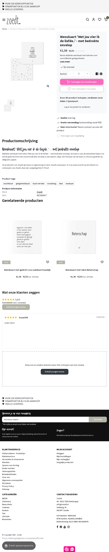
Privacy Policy (8, 486)
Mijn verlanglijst (63, 459)
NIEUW (4, 498)
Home (4, 29)
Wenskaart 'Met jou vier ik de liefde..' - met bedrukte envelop (32, 29)
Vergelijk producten (65, 462)
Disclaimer (6, 483)
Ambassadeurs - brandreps (13, 453)
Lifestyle (6, 516)
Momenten (6, 519)
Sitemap (5, 489)
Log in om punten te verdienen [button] (77, 107)
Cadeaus (6, 507)
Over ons (6, 477)
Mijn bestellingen (64, 456)
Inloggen (60, 453)
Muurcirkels (7, 504)
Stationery (6, 501)
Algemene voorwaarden (12, 480)
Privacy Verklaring (9, 538)
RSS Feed (40, 538)
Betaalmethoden (9, 474)
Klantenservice (8, 456)
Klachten (6, 462)
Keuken (5, 510)
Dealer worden (8, 468)
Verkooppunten (8, 471)
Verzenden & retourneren (13, 459)
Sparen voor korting (10, 465)
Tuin (3, 513)
